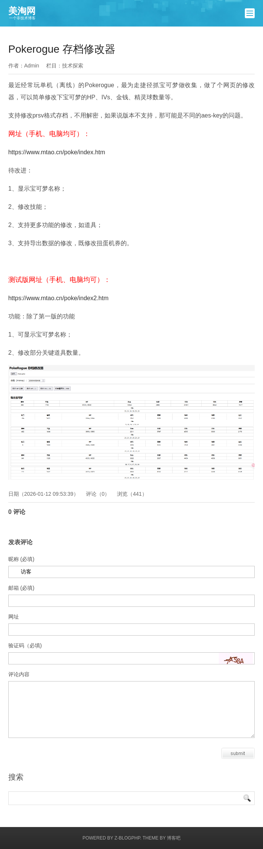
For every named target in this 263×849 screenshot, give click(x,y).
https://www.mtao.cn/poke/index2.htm (58, 298)
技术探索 (72, 66)
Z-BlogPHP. (127, 838)
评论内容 (19, 674)
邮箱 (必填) (21, 588)
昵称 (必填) (21, 559)
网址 (13, 617)
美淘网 (22, 13)
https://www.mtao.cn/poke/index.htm (56, 152)
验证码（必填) (25, 645)
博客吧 (174, 838)
